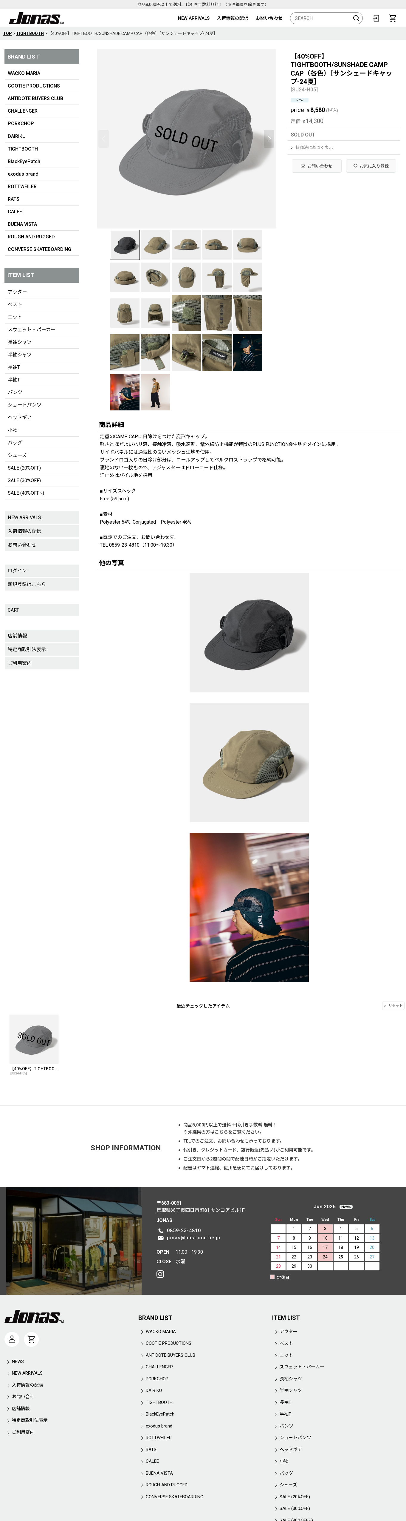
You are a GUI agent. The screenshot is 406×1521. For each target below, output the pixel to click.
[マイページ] (11, 1339)
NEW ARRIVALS (194, 18)
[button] (103, 139)
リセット (393, 1005)
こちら (221, 1132)
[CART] (392, 18)
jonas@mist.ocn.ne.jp (193, 1238)
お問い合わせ (269, 18)
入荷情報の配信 (232, 18)
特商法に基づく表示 (312, 147)
